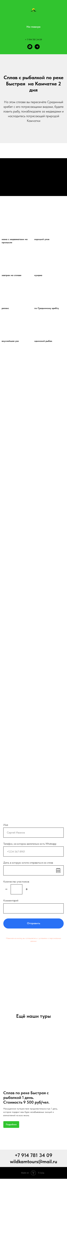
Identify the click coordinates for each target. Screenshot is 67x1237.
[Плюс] (27, 889)
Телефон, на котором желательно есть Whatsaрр (29, 843)
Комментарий (10, 900)
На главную (33, 26)
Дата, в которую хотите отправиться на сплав (28, 862)
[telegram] (37, 46)
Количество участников (16, 881)
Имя (5, 824)
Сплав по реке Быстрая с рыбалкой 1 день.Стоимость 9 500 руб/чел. (26, 1097)
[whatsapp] (29, 46)
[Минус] (6, 889)
